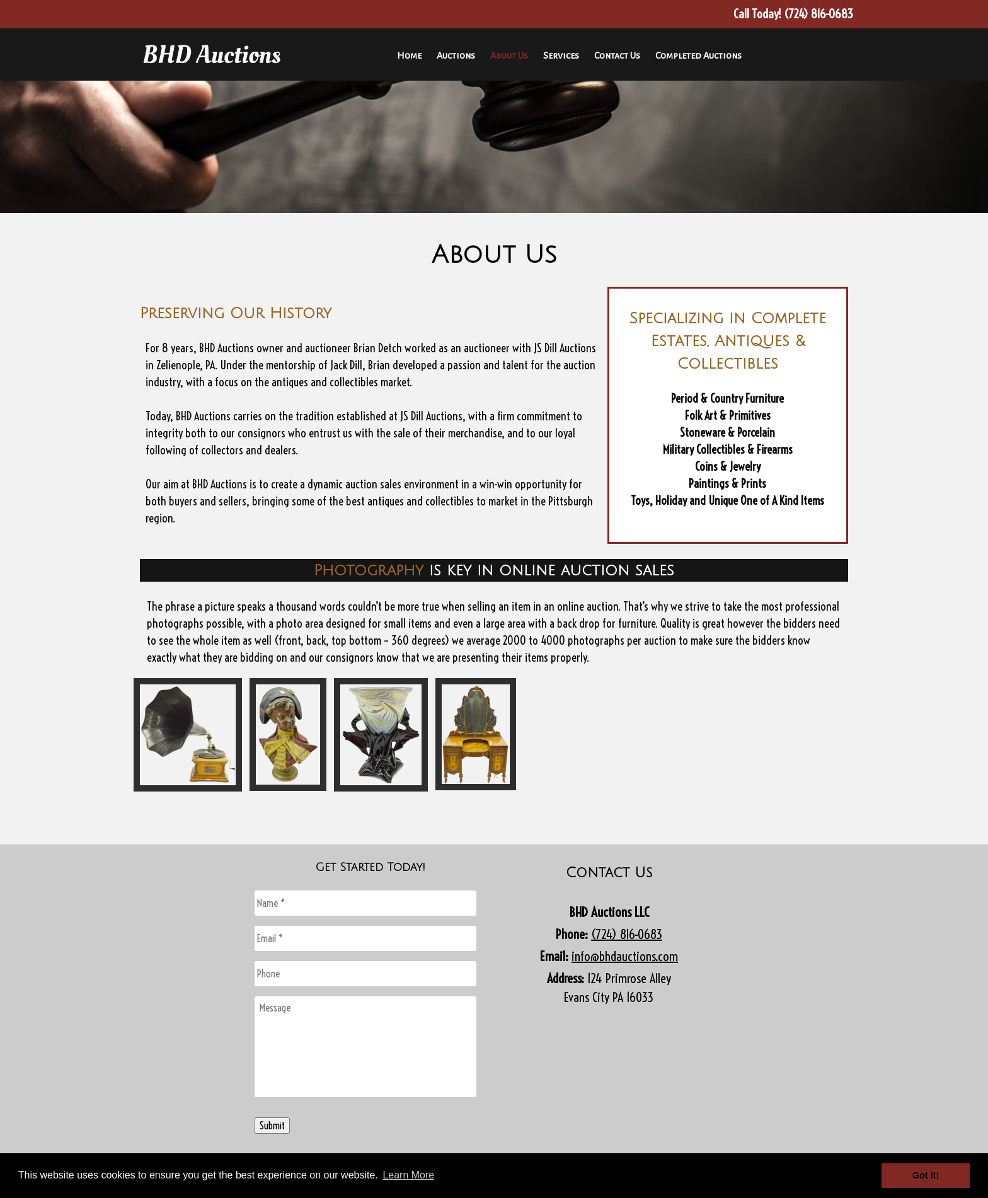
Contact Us (617, 55)
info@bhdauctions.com (625, 956)
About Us (509, 55)
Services (561, 55)
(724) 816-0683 (626, 934)
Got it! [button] (925, 1175)
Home (409, 55)
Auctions (456, 55)
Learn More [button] (408, 1175)
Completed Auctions (698, 55)
